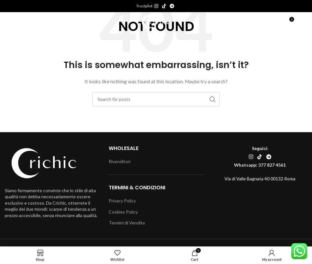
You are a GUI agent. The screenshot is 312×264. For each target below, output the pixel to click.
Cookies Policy (123, 212)
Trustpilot (144, 6)
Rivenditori (119, 161)
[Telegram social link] (172, 6)
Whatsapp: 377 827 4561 (260, 165)
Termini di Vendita (127, 222)
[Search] (156, 99)
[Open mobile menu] (20, 21)
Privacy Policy (122, 200)
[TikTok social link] (164, 6)
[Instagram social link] (156, 6)
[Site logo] (156, 21)
